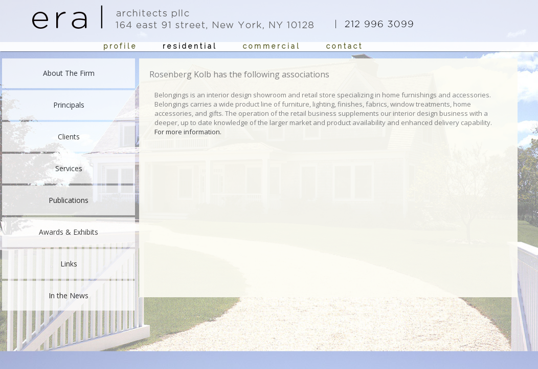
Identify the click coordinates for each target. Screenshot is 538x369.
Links (68, 264)
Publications (68, 200)
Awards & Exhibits (68, 232)
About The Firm (69, 73)
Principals (68, 105)
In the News (68, 295)
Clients (69, 136)
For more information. (187, 131)
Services (68, 168)
